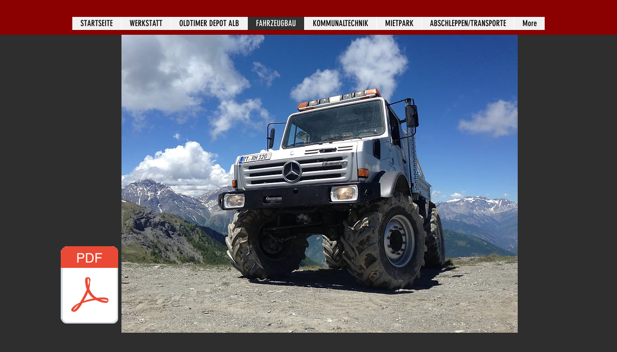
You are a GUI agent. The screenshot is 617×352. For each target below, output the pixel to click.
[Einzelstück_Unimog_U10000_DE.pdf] (89, 286)
